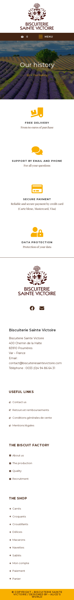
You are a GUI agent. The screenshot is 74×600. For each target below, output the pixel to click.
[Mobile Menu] (45, 37)
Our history (40, 75)
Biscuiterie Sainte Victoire (37, 593)
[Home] (28, 75)
